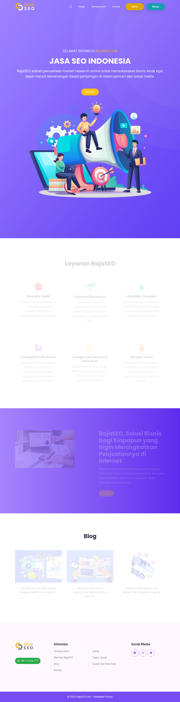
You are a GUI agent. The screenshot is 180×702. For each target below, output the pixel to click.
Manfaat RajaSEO (63, 657)
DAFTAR (90, 91)
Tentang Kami (98, 6)
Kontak (116, 6)
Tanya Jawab (99, 657)
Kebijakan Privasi (103, 696)
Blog (56, 663)
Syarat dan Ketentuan (104, 663)
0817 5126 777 (29, 660)
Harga (82, 6)
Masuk (155, 6)
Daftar (134, 6)
